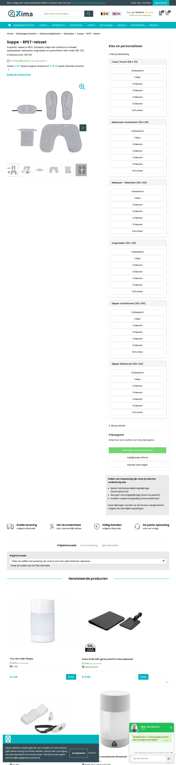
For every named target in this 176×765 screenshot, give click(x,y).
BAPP (54, 708)
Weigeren (92, 753)
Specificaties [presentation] (110, 545)
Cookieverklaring (141, 674)
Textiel (90, 25)
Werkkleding (137, 25)
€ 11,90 (54, 644)
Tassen (43, 25)
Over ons (136, 2)
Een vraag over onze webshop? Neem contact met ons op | (39, 2)
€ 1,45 (13, 644)
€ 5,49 (95, 644)
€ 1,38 (135, 644)
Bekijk (39, 644)
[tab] (66, 545)
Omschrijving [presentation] (89, 545)
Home (10, 33)
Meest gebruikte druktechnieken (68, 687)
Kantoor (121, 25)
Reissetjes (69, 33)
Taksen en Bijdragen (62, 691)
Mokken (95, 674)
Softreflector (98, 679)
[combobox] (62, 14)
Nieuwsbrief (161, 2)
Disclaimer (137, 679)
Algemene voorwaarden (145, 670)
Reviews (139, 12)
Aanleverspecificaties (63, 695)
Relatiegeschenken (23, 25)
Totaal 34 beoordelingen (140, 15)
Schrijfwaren (58, 25)
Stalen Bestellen (60, 700)
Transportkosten (60, 704)
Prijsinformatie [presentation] (66, 545)
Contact (146, 2)
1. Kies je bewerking (119, 54)
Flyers (54, 683)
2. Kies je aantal (117, 425)
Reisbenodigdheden (50, 33)
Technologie (105, 25)
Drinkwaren (76, 25)
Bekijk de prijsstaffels (19, 74)
